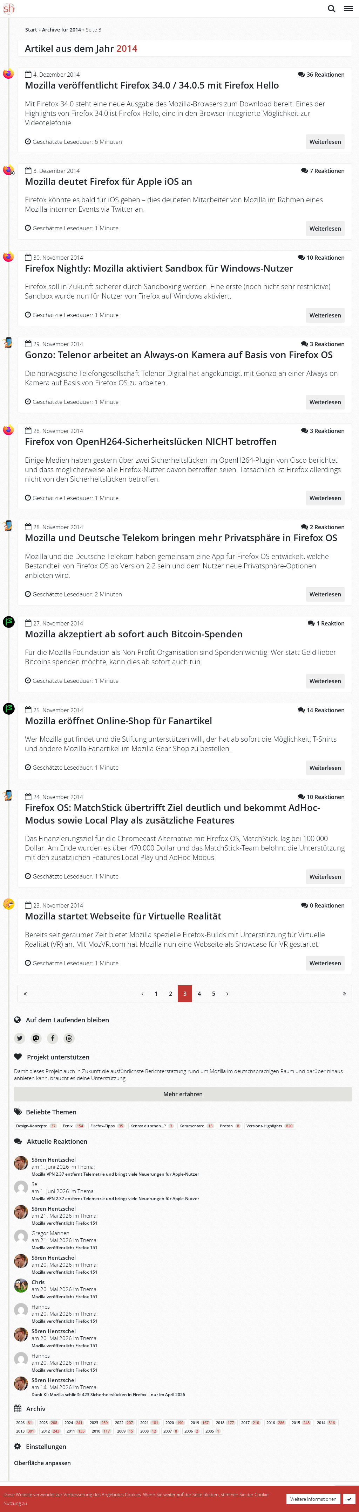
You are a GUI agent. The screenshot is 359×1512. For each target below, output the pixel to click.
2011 (76, 1430)
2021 (150, 1421)
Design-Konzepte (36, 1124)
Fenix (74, 1124)
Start (31, 29)
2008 (149, 1430)
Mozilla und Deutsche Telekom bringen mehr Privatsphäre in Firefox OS (181, 537)
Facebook (52, 1037)
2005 (213, 1430)
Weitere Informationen (313, 1499)
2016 (276, 1421)
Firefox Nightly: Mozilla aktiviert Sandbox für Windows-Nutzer (159, 267)
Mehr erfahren (183, 1093)
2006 (192, 1430)
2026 (25, 1421)
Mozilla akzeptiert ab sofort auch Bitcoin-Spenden (134, 633)
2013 (26, 1430)
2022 (125, 1421)
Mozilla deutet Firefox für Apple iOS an (108, 181)
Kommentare (197, 1124)
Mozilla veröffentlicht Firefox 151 (64, 1222)
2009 (126, 1430)
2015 (301, 1421)
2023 (99, 1421)
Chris (38, 1281)
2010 (101, 1430)
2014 (327, 1421)
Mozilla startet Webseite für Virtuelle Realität (123, 915)
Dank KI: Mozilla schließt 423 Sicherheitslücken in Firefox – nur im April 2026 (108, 1393)
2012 (51, 1430)
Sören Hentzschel (54, 1158)
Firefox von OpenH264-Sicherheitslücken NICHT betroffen (151, 441)
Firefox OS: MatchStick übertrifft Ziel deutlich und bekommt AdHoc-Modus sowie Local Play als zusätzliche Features (172, 813)
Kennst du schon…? (152, 1124)
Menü (348, 5)
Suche (331, 8)
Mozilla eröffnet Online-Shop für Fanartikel (118, 720)
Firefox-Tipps (107, 1124)
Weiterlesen (325, 142)
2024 (74, 1421)
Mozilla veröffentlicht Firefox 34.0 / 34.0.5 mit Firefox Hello (152, 85)
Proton (230, 1124)
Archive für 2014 (61, 29)
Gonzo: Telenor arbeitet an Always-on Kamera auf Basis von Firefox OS (179, 354)
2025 (49, 1421)
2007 (171, 1430)
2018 (226, 1421)
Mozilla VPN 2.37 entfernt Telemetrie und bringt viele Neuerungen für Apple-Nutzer (115, 1173)
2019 (200, 1421)
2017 (251, 1421)
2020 (175, 1421)
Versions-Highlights (270, 1124)
